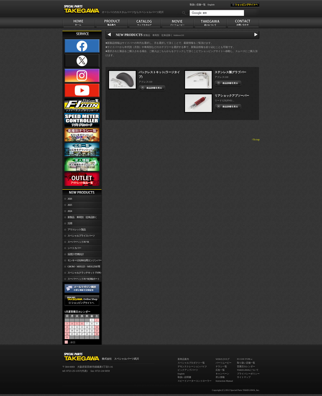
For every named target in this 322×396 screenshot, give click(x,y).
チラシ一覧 (221, 366)
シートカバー (74, 248)
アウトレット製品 (77, 229)
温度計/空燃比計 (76, 254)
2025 (70, 204)
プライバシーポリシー (248, 373)
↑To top (256, 139)
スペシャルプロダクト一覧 (191, 362)
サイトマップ (244, 377)
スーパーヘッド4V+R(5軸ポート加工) (81, 279)
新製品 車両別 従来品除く (82, 217)
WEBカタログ (223, 359)
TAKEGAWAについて (248, 370)
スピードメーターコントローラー (195, 381)
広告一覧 (220, 370)
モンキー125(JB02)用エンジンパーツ (81, 261)
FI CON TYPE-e (244, 359)
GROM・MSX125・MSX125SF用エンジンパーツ (81, 267)
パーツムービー (223, 362)
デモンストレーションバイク (192, 366)
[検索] (217, 13)
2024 (70, 211)
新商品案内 (183, 359)
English (211, 4)
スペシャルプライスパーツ (81, 235)
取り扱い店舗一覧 (246, 362)
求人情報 (220, 377)
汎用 (70, 223)
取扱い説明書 (184, 377)
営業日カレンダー (246, 366)
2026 (70, 198)
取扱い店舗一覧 (198, 4)
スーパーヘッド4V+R (78, 241)
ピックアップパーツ (188, 370)
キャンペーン (222, 373)
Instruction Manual (224, 381)
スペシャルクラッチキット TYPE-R (81, 273)
